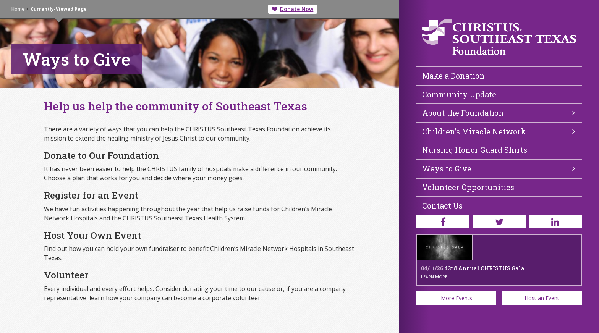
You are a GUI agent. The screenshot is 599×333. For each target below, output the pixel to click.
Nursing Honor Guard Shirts (474, 150)
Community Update (459, 94)
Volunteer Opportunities (468, 187)
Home (17, 9)
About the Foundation (498, 113)
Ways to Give (498, 168)
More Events (456, 298)
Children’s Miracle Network (498, 131)
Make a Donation (453, 76)
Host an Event (542, 298)
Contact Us (442, 205)
